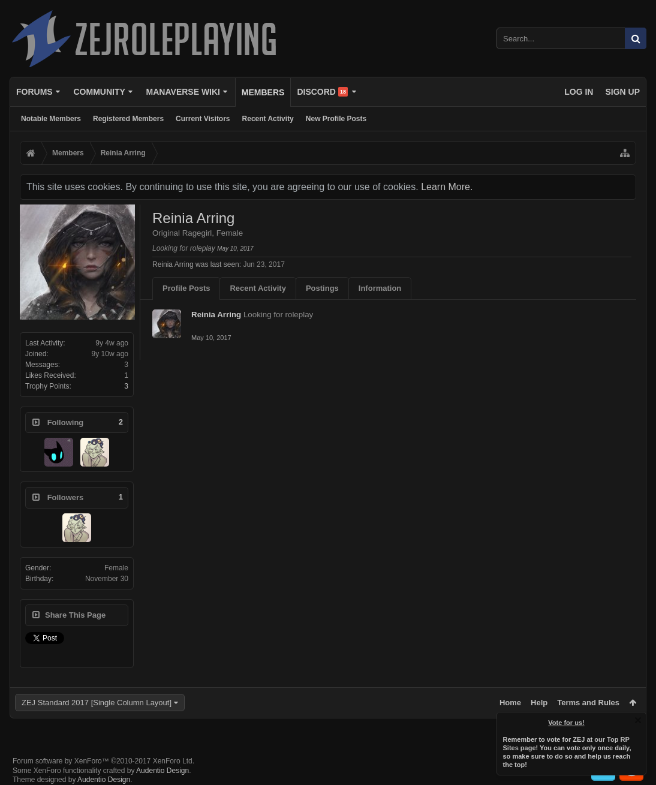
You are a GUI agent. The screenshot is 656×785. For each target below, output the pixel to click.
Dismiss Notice (638, 720)
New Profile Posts (336, 119)
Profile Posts (186, 288)
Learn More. (447, 187)
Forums (34, 92)
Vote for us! (567, 722)
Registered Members (128, 119)
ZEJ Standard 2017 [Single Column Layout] (96, 702)
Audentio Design (162, 770)
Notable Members (51, 119)
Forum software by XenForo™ (103, 761)
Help (539, 702)
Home (510, 702)
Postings (322, 288)
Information (380, 288)
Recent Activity (268, 119)
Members (263, 92)
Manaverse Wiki (183, 92)
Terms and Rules (588, 702)
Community (99, 92)
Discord (322, 92)
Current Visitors (203, 119)
